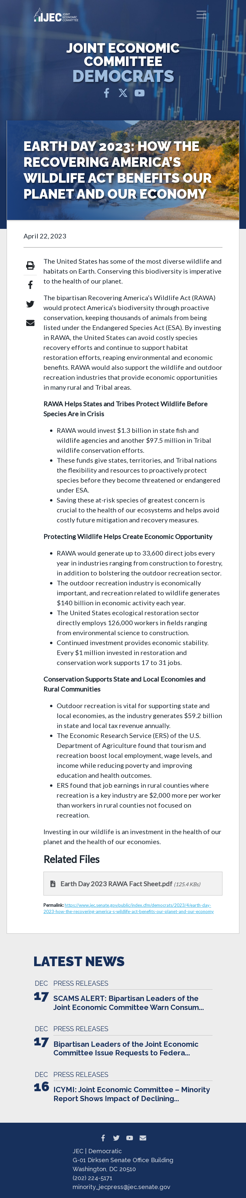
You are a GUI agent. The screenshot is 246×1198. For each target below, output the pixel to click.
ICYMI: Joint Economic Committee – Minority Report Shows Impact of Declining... (131, 1093)
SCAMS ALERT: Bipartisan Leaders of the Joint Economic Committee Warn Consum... (128, 1002)
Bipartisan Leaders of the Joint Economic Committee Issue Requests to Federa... (126, 1048)
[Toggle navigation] (201, 15)
